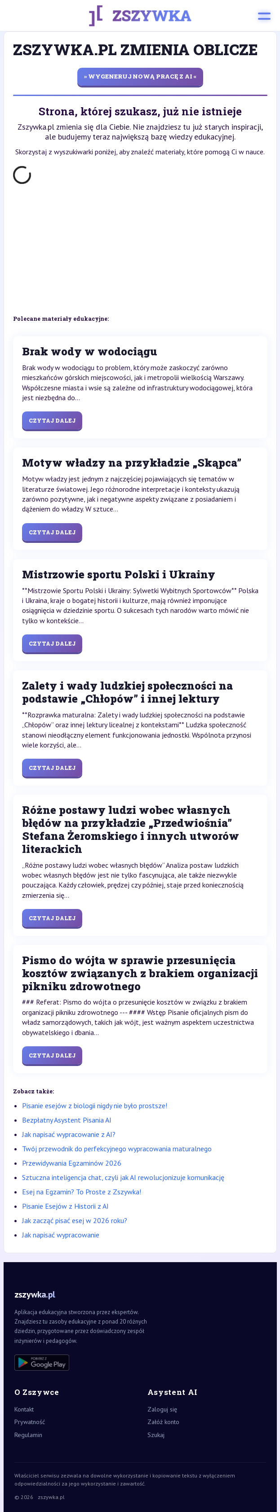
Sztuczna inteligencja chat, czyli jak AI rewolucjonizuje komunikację (123, 1177)
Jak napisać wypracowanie (60, 1234)
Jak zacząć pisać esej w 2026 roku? (74, 1220)
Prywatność (29, 1422)
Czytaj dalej (52, 420)
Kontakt (24, 1409)
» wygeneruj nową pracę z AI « (140, 76)
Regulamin (28, 1435)
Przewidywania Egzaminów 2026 (71, 1162)
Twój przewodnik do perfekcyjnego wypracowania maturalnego (117, 1148)
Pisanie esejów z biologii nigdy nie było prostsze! (94, 1105)
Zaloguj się (162, 1409)
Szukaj (155, 1435)
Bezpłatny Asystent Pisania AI (66, 1119)
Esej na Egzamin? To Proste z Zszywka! (81, 1191)
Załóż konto (163, 1422)
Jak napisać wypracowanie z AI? (69, 1134)
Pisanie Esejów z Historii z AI (65, 1206)
